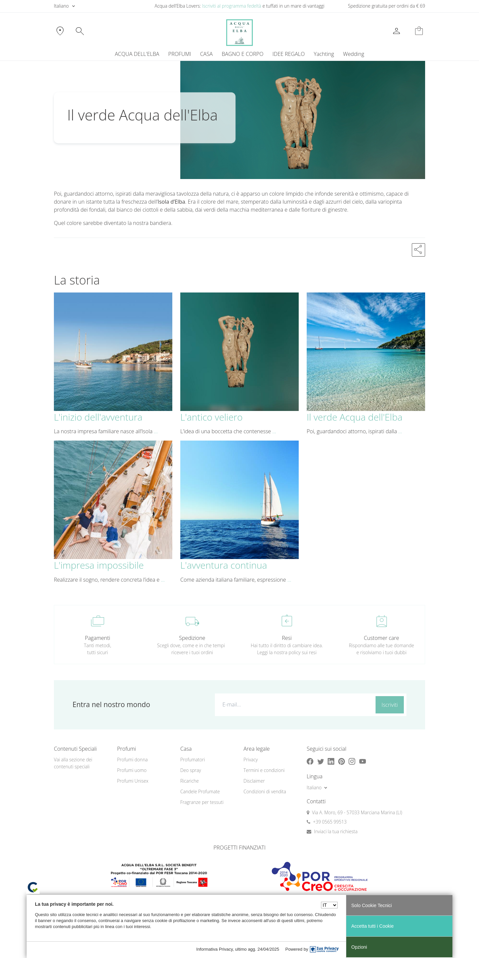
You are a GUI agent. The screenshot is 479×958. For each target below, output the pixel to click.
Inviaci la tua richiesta (336, 831)
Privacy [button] (250, 759)
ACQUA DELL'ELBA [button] (137, 54)
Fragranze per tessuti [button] (202, 802)
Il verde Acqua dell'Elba (354, 417)
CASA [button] (206, 54)
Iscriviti (390, 704)
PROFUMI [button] (179, 54)
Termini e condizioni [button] (264, 770)
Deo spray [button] (190, 770)
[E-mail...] (294, 704)
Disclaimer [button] (254, 781)
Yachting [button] (324, 54)
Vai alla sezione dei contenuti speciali (73, 763)
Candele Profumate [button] (200, 791)
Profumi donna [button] (132, 759)
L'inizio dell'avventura (98, 417)
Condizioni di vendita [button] (264, 791)
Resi (287, 638)
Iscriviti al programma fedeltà (231, 6)
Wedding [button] (353, 54)
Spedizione (192, 638)
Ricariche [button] (189, 781)
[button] (418, 250)
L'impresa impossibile (99, 565)
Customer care (381, 638)
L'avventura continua (223, 565)
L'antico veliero (211, 417)
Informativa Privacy (214, 949)
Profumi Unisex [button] (132, 781)
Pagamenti (97, 638)
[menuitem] (324, 54)
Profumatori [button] (192, 759)
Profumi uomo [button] (132, 770)
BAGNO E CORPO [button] (242, 54)
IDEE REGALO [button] (288, 54)
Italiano (61, 6)
